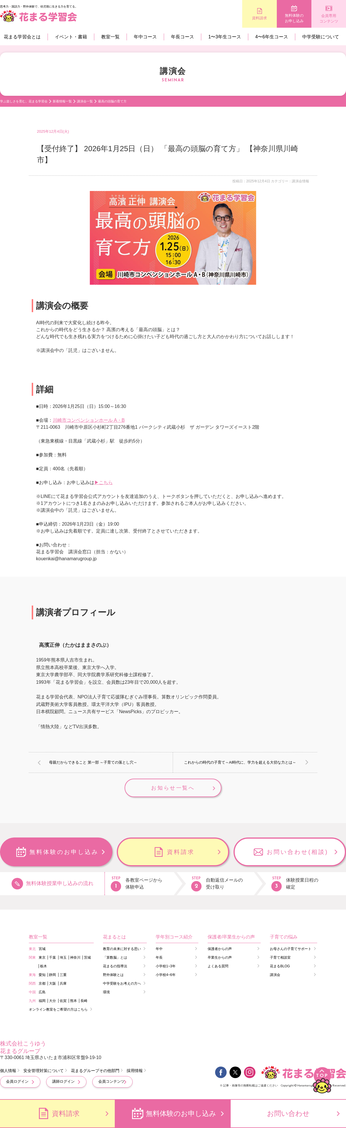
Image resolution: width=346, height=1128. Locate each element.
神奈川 (75, 957)
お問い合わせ (288, 1113)
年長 (159, 957)
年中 (159, 949)
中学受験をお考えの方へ (122, 983)
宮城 (42, 949)
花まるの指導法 (115, 966)
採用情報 (135, 1070)
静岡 (52, 975)
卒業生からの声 (220, 957)
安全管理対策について (43, 1070)
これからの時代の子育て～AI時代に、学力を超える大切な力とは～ (240, 762)
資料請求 (259, 18)
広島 (42, 992)
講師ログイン (63, 1081)
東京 (42, 957)
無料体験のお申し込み (294, 18)
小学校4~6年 (165, 975)
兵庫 (63, 983)
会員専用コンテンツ (328, 19)
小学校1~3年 (165, 966)
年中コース (145, 36)
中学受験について (320, 36)
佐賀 (63, 1001)
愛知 (42, 975)
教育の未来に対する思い (122, 949)
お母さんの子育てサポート (290, 949)
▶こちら (103, 482)
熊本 (73, 1001)
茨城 (87, 957)
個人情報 (8, 1070)
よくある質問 (218, 966)
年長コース (182, 36)
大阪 (52, 983)
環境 (106, 992)
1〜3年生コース (224, 36)
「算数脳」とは (115, 957)
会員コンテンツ (111, 1081)
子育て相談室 (280, 957)
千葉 (52, 957)
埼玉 (63, 957)
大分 (52, 1001)
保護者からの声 (220, 949)
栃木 (43, 966)
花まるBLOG (280, 966)
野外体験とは (113, 975)
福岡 (42, 1001)
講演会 (275, 975)
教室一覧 (110, 36)
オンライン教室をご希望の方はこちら (58, 1009)
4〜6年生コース (271, 36)
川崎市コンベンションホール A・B (89, 420)
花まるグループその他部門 (95, 1070)
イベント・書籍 (71, 36)
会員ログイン (17, 1081)
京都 (42, 983)
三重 (63, 975)
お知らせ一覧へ (173, 788)
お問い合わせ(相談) (297, 852)
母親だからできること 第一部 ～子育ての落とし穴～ (93, 762)
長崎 (83, 1001)
